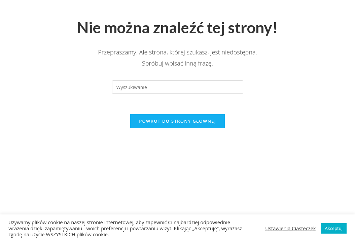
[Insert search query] (177, 87)
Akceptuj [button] (334, 228)
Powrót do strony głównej (177, 121)
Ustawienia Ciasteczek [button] (290, 228)
